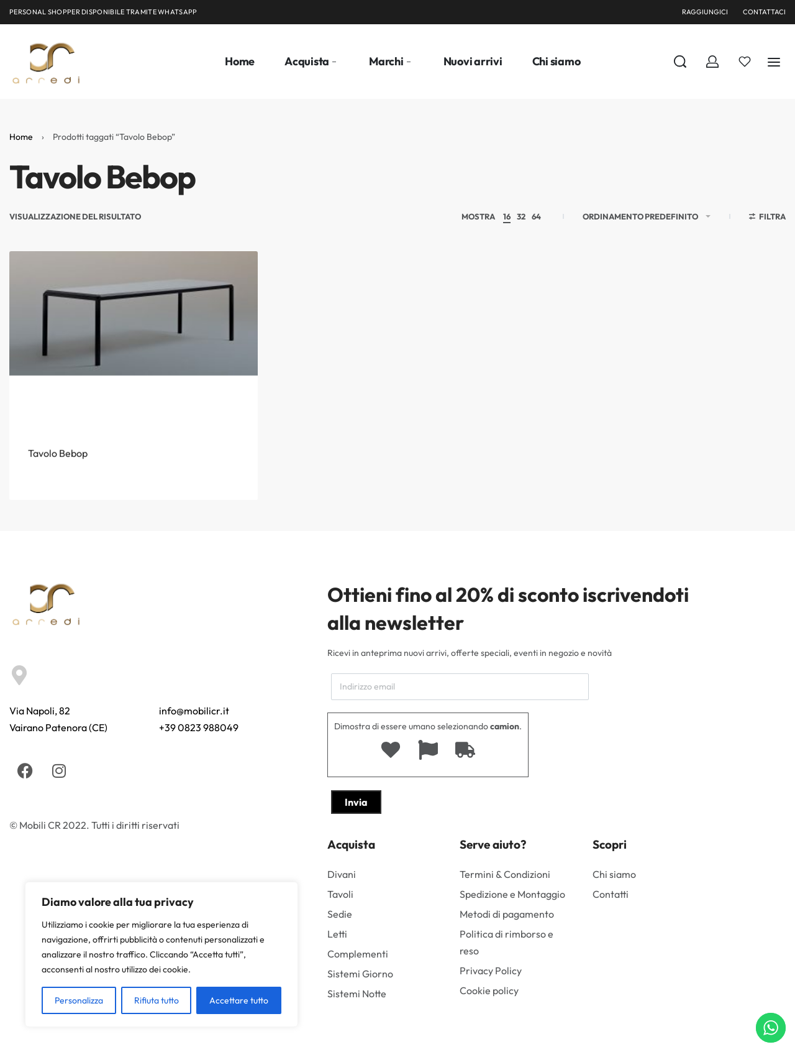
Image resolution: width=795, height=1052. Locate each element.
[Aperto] (745, 61)
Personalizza (79, 1000)
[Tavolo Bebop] (133, 352)
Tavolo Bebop (58, 479)
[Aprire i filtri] (767, 218)
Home (21, 136)
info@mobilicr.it (194, 710)
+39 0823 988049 (198, 727)
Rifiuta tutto (156, 1000)
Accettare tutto (238, 1000)
